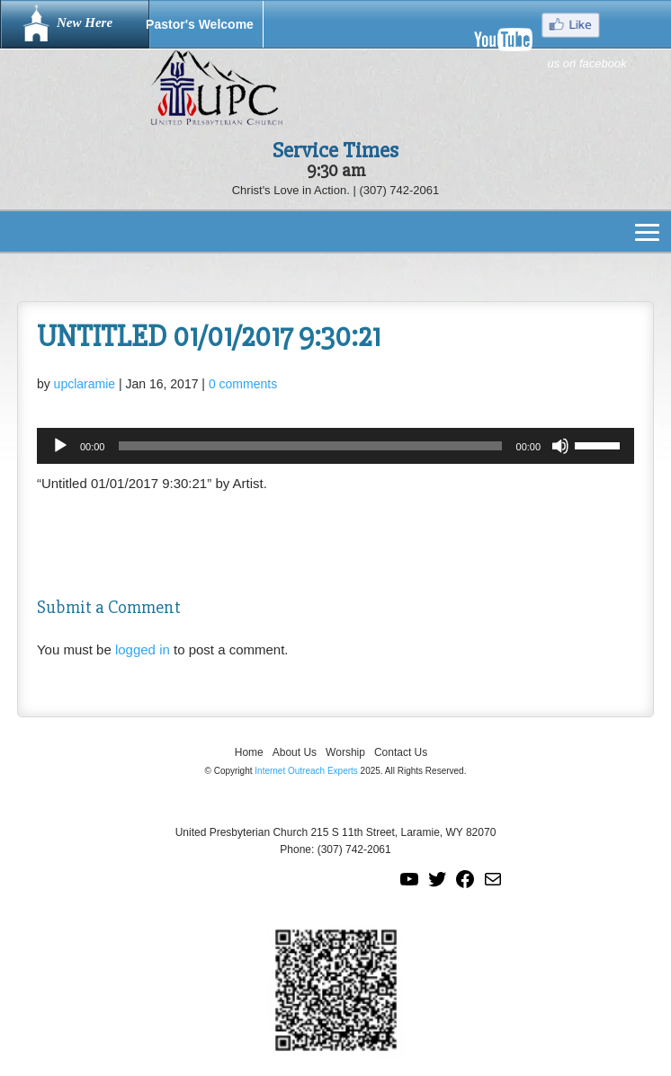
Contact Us (400, 752)
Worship (345, 752)
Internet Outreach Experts (306, 771)
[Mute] (560, 446)
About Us (295, 752)
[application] (335, 446)
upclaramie (84, 384)
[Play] (60, 446)
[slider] (310, 445)
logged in (142, 649)
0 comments (243, 384)
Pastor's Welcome (200, 24)
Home (249, 752)
